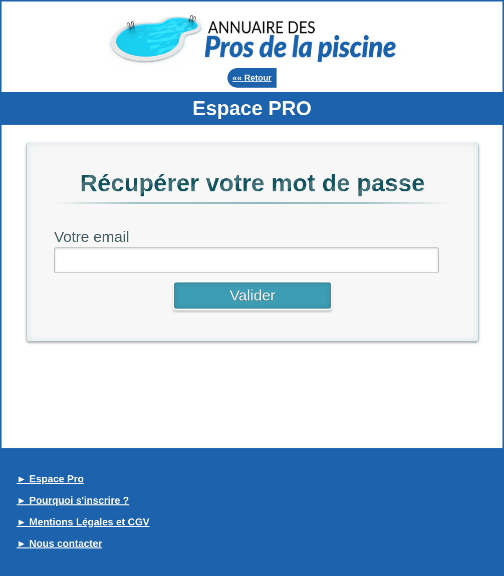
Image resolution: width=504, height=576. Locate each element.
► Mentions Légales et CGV (83, 521)
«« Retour (252, 78)
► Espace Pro (50, 478)
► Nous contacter (59, 543)
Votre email (91, 236)
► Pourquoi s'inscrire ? (73, 500)
